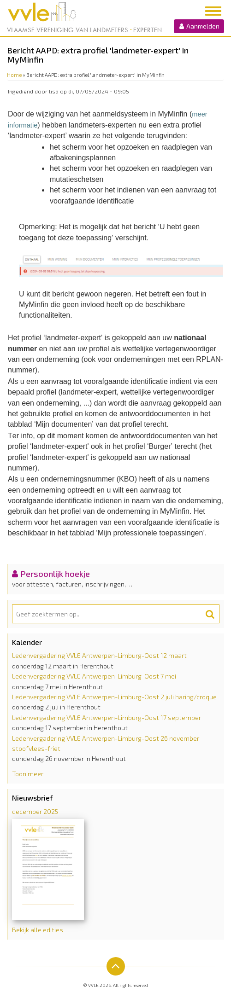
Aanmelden (198, 26)
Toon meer (27, 774)
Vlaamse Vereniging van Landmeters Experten (84, 30)
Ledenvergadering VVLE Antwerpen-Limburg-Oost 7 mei (94, 676)
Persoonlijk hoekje (55, 574)
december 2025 (35, 811)
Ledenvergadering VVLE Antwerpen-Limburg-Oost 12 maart (99, 655)
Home (14, 75)
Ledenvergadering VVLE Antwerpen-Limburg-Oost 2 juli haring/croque (114, 697)
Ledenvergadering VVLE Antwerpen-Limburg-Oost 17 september (106, 717)
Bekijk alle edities (37, 930)
